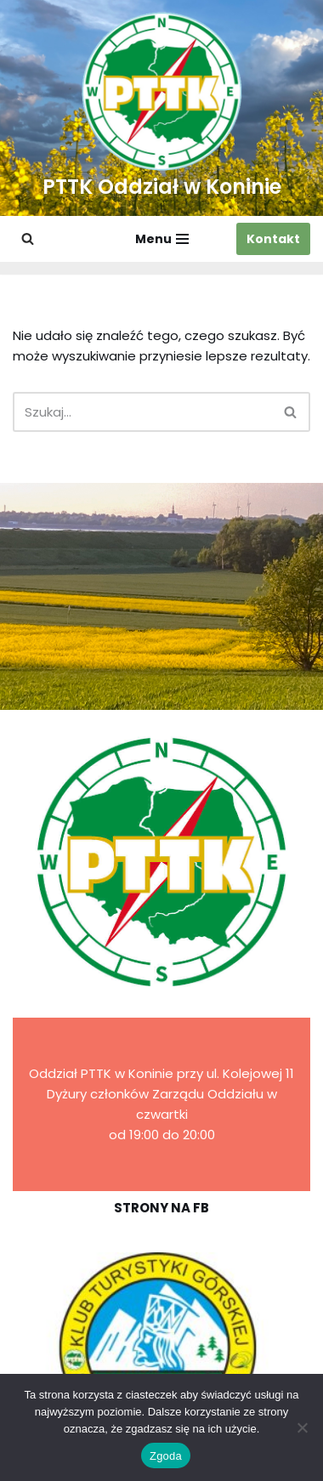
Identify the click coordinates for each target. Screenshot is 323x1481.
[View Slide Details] (161, 1348)
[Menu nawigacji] (161, 238)
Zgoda (166, 1456)
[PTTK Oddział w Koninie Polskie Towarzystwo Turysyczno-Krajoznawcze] (161, 108)
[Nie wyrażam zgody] (301, 1427)
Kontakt (273, 238)
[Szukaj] (27, 238)
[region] (161, 1348)
